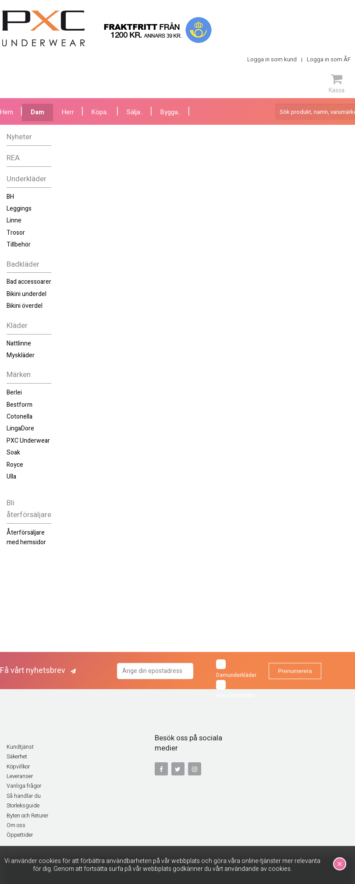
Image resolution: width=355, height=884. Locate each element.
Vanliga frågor (24, 786)
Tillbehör (19, 244)
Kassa (336, 84)
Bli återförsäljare (29, 508)
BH (10, 196)
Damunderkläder (236, 669)
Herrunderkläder (235, 690)
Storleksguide (23, 806)
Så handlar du (24, 796)
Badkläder (23, 264)
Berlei (14, 392)
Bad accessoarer (29, 281)
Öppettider (20, 835)
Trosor (16, 232)
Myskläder (21, 355)
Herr (68, 112)
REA (13, 157)
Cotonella (19, 416)
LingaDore (20, 428)
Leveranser (20, 776)
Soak (13, 452)
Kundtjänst (20, 747)
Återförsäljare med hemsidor (26, 537)
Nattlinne (19, 343)
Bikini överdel (25, 305)
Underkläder (26, 178)
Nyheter (19, 136)
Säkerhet (17, 757)
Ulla (11, 476)
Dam (37, 112)
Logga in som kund (272, 59)
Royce (15, 464)
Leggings (19, 208)
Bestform (19, 404)
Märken (19, 374)
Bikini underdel (26, 294)
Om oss (16, 825)
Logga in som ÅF (329, 59)
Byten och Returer (27, 816)
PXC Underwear (28, 440)
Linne (14, 220)
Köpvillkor (18, 767)
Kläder (17, 325)
